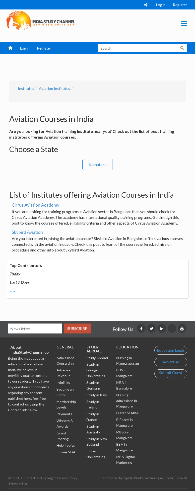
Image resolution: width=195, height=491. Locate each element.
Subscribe (77, 328)
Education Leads (171, 350)
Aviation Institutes (54, 88)
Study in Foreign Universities (95, 370)
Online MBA (66, 452)
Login (160, 4)
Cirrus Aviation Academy (35, 205)
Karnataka (98, 164)
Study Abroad (97, 358)
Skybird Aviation (27, 232)
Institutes (26, 88)
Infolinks (63, 382)
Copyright (48, 478)
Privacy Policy (67, 478)
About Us (15, 478)
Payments (64, 414)
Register (180, 4)
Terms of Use (18, 484)
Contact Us (31, 478)
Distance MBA (127, 413)
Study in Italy (96, 395)
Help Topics (66, 445)
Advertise (170, 361)
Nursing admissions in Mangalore (126, 401)
